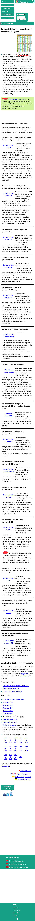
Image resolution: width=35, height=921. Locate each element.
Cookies (16, 907)
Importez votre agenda (16, 99)
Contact (15, 915)
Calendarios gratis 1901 (21, 777)
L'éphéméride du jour (10, 725)
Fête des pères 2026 (10, 722)
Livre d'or (16, 913)
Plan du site (17, 910)
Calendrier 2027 (8, 711)
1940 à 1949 (26, 740)
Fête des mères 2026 (10, 719)
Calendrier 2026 (8, 708)
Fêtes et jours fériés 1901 (11, 688)
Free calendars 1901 (21, 774)
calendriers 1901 (23, 54)
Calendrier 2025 (8, 705)
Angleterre (24, 674)
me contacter (5, 766)
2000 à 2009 (5, 757)
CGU (15, 905)
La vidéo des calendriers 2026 (13, 699)
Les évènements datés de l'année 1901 (16, 686)
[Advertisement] (24, 7)
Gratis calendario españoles (18, 867)
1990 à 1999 (26, 748)
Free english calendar (16, 861)
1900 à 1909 (5, 740)
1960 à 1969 (10, 748)
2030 (20, 757)
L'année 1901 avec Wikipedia (12, 691)
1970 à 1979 (15, 748)
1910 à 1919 (10, 740)
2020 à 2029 (15, 757)
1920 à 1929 (15, 740)
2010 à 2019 (10, 757)
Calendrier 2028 (8, 713)
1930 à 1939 (20, 740)
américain (24, 676)
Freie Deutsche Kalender (17, 864)
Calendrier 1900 (8, 702)
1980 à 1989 (20, 748)
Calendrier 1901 (25, 771)
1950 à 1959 (5, 748)
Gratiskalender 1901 (23, 779)
